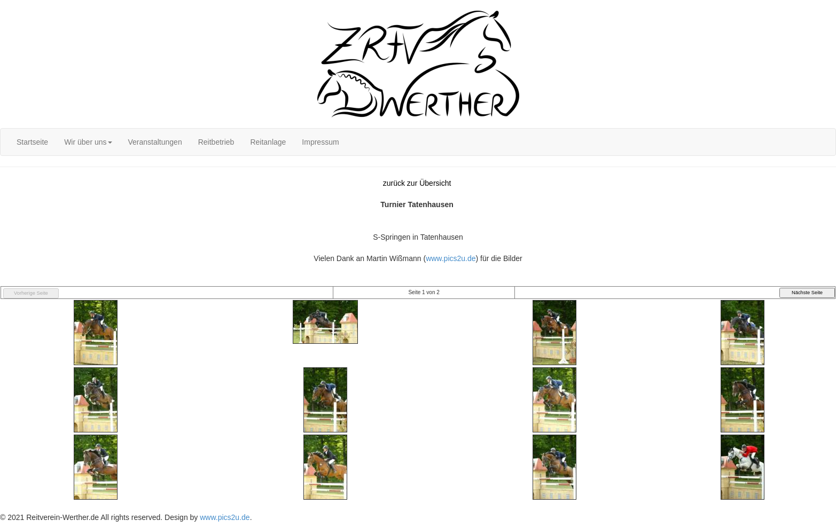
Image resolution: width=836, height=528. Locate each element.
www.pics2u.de (450, 258)
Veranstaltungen (155, 142)
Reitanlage (268, 142)
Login (9, 5)
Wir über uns (88, 142)
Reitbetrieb (216, 142)
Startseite (32, 142)
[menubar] (178, 142)
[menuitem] (32, 142)
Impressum (320, 142)
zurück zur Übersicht (417, 183)
